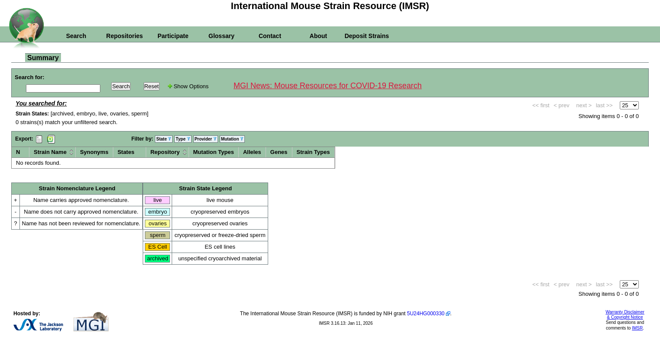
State (163, 139)
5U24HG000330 (426, 314)
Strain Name (50, 152)
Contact (270, 35)
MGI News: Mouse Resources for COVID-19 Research (328, 85)
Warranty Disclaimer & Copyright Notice (625, 315)
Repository (165, 152)
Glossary (221, 35)
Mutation (232, 139)
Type (183, 139)
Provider (206, 139)
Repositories (124, 35)
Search (76, 35)
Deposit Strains (367, 35)
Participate (173, 35)
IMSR (637, 328)
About (318, 35)
